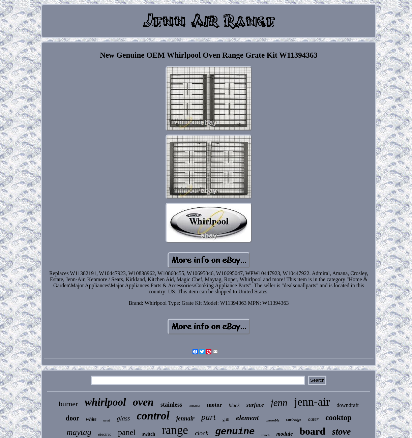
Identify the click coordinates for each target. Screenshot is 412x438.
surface (255, 405)
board (312, 431)
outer (313, 419)
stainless (171, 404)
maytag (78, 432)
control (153, 416)
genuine (235, 432)
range (175, 430)
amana (194, 405)
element (247, 418)
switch (148, 434)
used (106, 420)
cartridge (293, 419)
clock (201, 433)
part (208, 417)
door (72, 418)
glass (123, 418)
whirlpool (105, 402)
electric (104, 434)
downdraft (347, 405)
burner (68, 404)
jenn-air (312, 402)
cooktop (338, 417)
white (91, 419)
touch (266, 435)
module (284, 434)
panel (127, 432)
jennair (185, 418)
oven (143, 402)
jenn (279, 402)
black (234, 405)
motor (214, 405)
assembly (272, 420)
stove (341, 432)
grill (226, 419)
